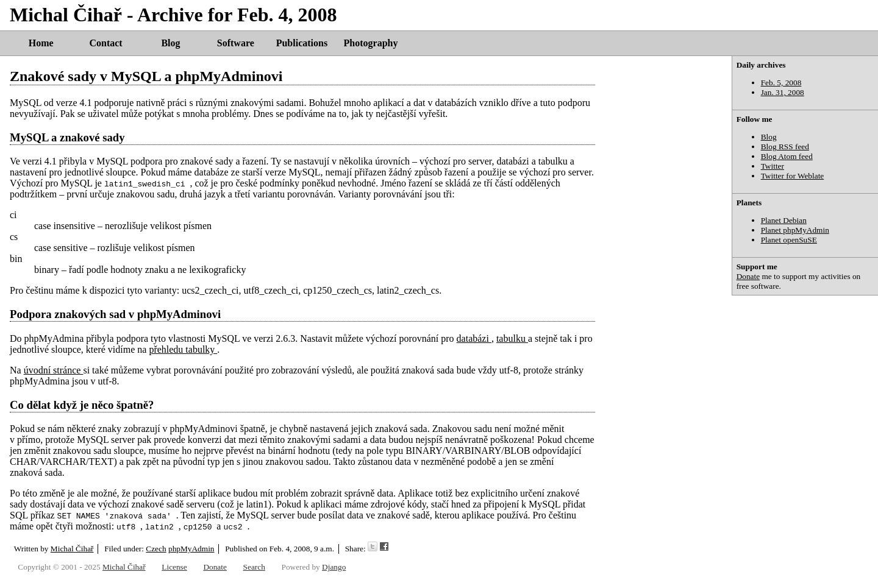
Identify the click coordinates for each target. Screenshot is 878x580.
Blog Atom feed (787, 156)
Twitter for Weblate (792, 175)
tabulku (512, 338)
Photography (371, 43)
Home (41, 43)
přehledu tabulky (183, 349)
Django (334, 566)
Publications (301, 43)
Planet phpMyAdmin (795, 230)
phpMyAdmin (191, 548)
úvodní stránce (54, 370)
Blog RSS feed (785, 146)
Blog (170, 43)
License (174, 566)
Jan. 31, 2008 (782, 92)
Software (235, 43)
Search (254, 566)
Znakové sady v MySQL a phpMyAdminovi (146, 76)
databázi (474, 338)
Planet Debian (784, 220)
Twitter (772, 166)
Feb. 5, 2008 (781, 82)
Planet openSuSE (789, 239)
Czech (156, 548)
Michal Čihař (72, 548)
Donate (748, 276)
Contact (105, 43)
